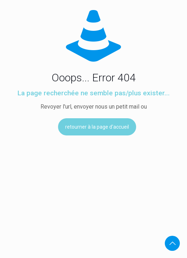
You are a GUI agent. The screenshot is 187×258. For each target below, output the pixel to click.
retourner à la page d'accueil (97, 127)
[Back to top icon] (172, 243)
